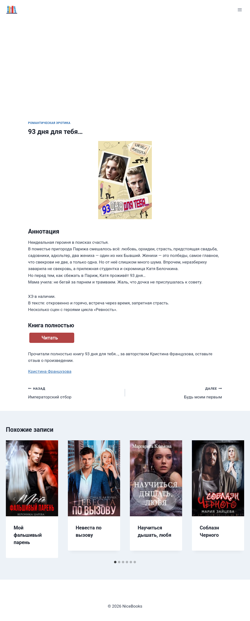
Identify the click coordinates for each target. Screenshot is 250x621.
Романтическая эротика (49, 123)
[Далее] (235, 499)
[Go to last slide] (14, 499)
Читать (50, 338)
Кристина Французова (49, 371)
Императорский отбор (74, 392)
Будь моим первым (175, 392)
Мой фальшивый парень (28, 535)
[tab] (115, 562)
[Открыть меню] (239, 9)
